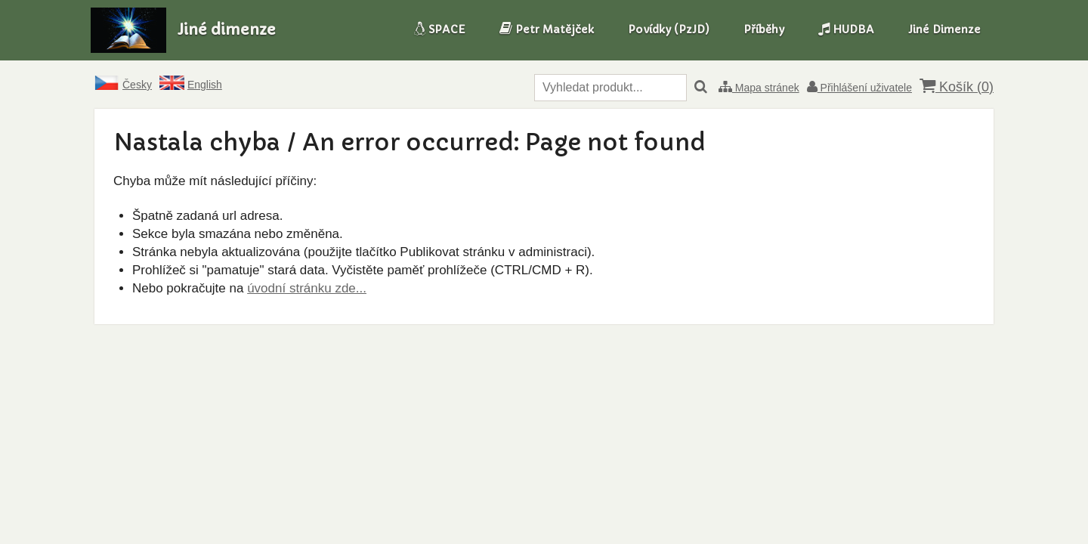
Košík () (957, 86)
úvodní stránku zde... (306, 288)
